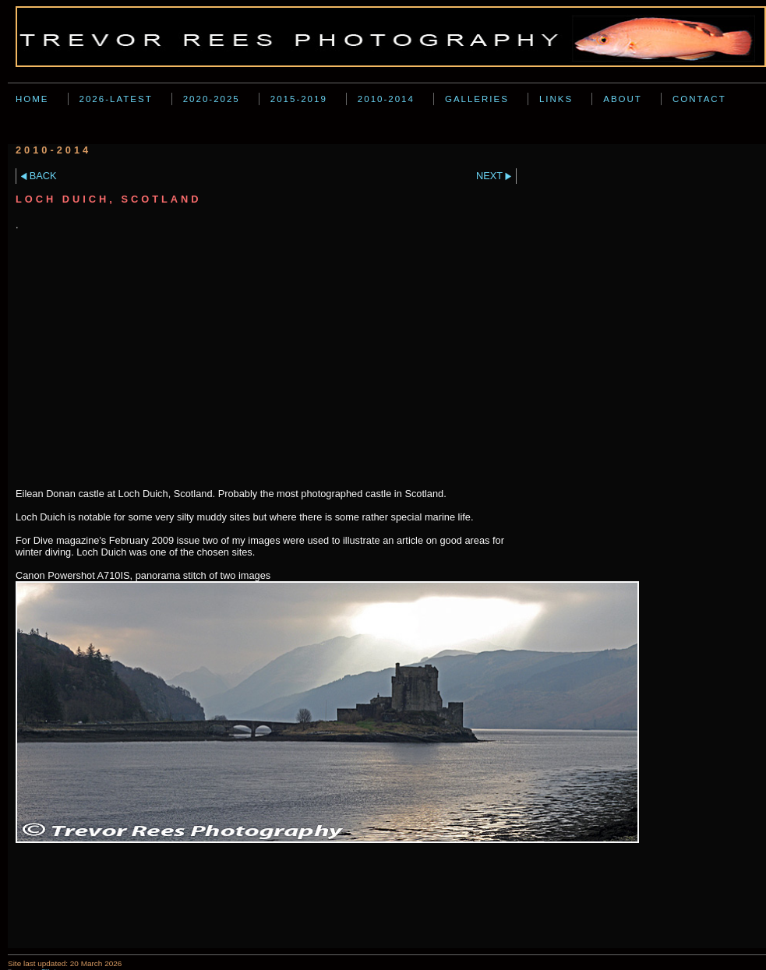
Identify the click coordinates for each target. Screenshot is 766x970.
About (622, 99)
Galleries (477, 99)
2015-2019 (298, 99)
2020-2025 (211, 99)
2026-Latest (116, 99)
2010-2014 (386, 99)
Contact (699, 99)
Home (32, 99)
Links (556, 99)
